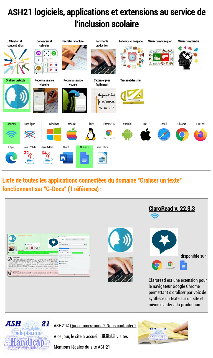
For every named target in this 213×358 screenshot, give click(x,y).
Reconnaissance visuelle (44, 82)
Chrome (182, 124)
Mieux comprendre (188, 41)
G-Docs (84, 147)
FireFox (200, 124)
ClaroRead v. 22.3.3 (172, 208)
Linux (90, 124)
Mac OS (72, 124)
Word (66, 147)
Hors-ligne (29, 124)
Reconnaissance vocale (73, 82)
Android (127, 124)
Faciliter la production (102, 43)
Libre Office (102, 147)
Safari (164, 124)
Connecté (11, 124)
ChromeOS (109, 124)
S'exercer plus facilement (102, 82)
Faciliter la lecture (72, 41)
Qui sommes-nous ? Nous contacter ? (103, 326)
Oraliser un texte (15, 80)
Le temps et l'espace (131, 41)
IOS (145, 124)
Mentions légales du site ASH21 (82, 347)
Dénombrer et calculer (44, 43)
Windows (54, 124)
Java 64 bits (47, 147)
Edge (11, 147)
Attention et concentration (15, 43)
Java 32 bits (29, 147)
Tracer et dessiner (130, 80)
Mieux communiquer (159, 41)
